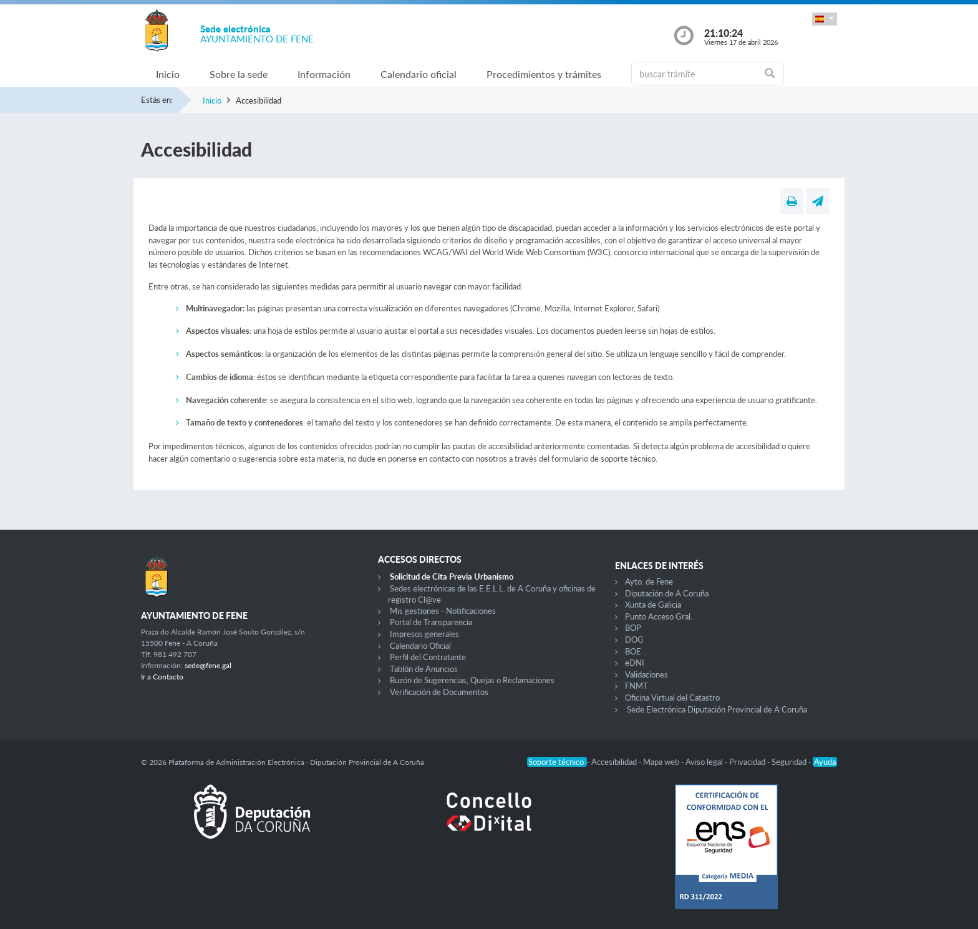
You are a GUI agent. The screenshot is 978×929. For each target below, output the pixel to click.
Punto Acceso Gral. (658, 616)
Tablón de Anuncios (424, 669)
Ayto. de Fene (649, 581)
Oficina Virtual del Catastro (672, 698)
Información (324, 74)
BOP (633, 628)
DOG (634, 639)
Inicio (168, 74)
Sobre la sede (239, 74)
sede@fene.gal (208, 665)
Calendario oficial (418, 74)
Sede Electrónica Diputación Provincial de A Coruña (717, 709)
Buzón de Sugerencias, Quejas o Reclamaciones (472, 680)
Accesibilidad (615, 762)
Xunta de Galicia (653, 605)
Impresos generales (424, 634)
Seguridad (790, 762)
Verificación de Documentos (439, 692)
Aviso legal (705, 762)
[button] (824, 19)
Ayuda (825, 762)
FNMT (636, 686)
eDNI (634, 663)
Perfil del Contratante (428, 657)
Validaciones (646, 674)
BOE (633, 651)
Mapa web (662, 762)
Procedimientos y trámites (544, 74)
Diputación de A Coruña (667, 593)
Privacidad (748, 762)
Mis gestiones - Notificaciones (443, 611)
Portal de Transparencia (431, 622)
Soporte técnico (557, 762)
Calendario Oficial (420, 646)
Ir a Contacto (162, 676)
